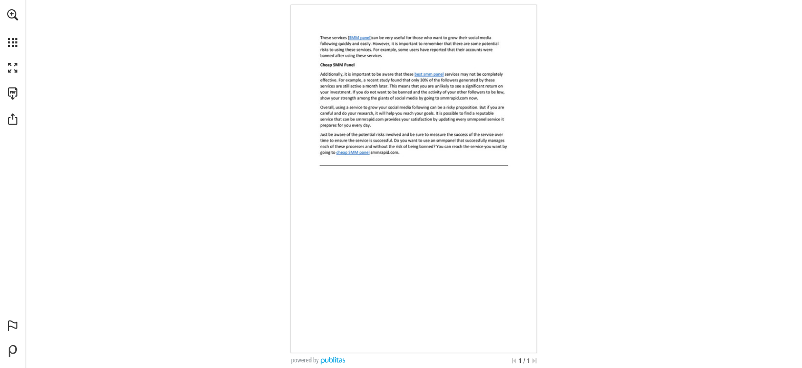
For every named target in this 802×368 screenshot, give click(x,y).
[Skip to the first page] (514, 360)
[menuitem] (13, 28)
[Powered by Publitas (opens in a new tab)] (13, 351)
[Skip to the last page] (534, 360)
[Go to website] (359, 38)
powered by (305, 360)
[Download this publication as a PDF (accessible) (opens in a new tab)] (13, 93)
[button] (13, 15)
